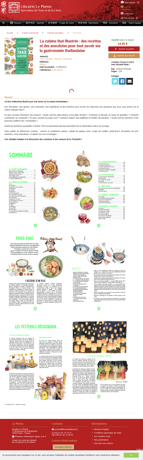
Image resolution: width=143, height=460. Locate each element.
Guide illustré (57, 70)
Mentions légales (101, 429)
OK (131, 455)
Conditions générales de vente (107, 433)
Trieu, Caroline (46, 59)
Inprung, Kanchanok (63, 59)
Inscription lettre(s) (63, 447)
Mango (43, 64)
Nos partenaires (101, 440)
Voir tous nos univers (103, 443)
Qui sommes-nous (102, 436)
